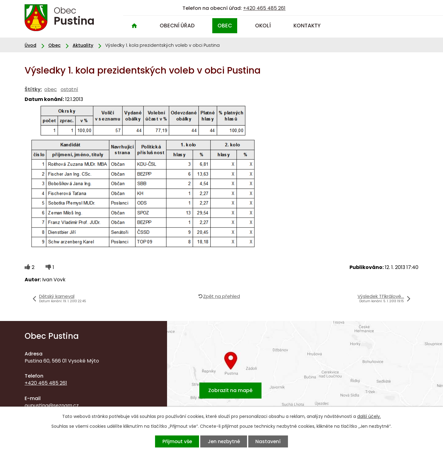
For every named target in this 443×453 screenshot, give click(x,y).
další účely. (369, 416)
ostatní (69, 89)
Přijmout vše (177, 441)
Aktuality (83, 45)
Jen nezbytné (224, 441)
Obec (225, 25)
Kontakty (307, 25)
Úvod (134, 25)
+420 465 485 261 (264, 8)
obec (50, 89)
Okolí (263, 25)
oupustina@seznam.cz (52, 405)
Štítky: (33, 89)
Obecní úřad (177, 25)
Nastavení (268, 441)
